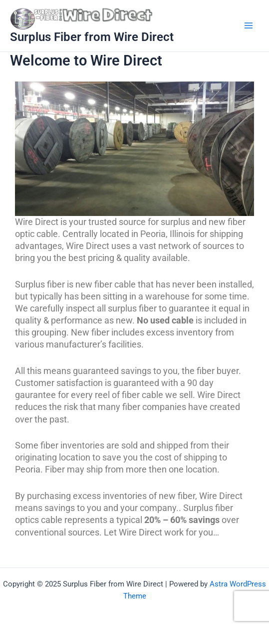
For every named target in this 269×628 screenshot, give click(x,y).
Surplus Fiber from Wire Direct (92, 37)
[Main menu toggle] (248, 25)
